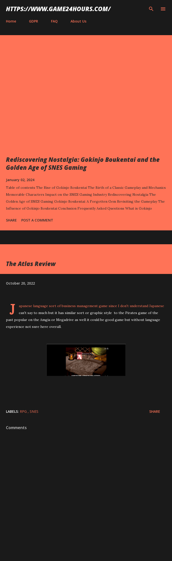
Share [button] (11, 220)
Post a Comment (37, 220)
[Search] (151, 9)
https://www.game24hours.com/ (58, 9)
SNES (34, 411)
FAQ (54, 21)
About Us (78, 21)
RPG (24, 411)
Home (11, 21)
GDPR (33, 21)
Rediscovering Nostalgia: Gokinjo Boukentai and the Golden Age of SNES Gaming (83, 163)
